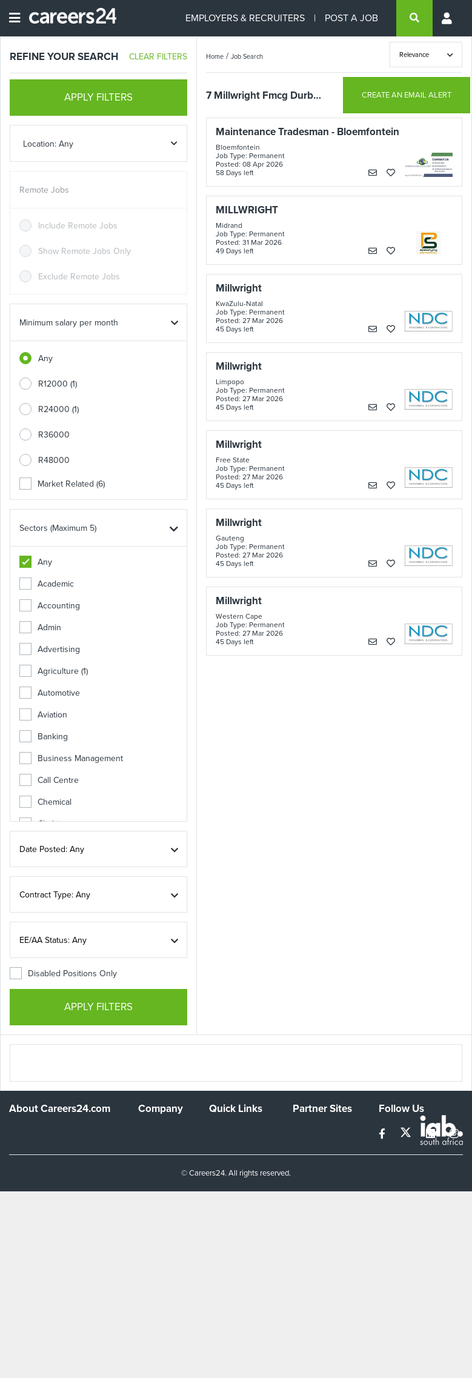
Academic (46, 583)
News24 (308, 1148)
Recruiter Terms (238, 1218)
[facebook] (383, 1134)
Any (45, 358)
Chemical (45, 802)
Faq (216, 1234)
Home (215, 56)
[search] (414, 18)
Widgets (224, 1202)
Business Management (71, 758)
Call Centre (49, 780)
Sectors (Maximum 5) (57, 528)
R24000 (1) (58, 409)
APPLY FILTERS (98, 97)
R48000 (54, 460)
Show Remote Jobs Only (84, 251)
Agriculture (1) (53, 671)
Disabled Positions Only (63, 973)
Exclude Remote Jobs (79, 276)
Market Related (62, 484)
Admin (40, 627)
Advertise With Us (156, 1153)
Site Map (225, 1159)
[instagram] (454, 1134)
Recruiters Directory (228, 1137)
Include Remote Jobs (78, 225)
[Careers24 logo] (68, 18)
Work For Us (161, 1132)
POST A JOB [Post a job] (351, 18)
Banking (43, 736)
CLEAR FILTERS (158, 56)
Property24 (313, 1165)
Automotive (49, 693)
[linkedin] (431, 1134)
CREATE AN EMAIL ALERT (406, 95)
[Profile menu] (448, 18)
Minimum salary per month (68, 322)
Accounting (49, 605)
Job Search (247, 56)
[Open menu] (14, 18)
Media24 (309, 1181)
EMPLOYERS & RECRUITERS (245, 18)
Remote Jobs (44, 190)
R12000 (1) (57, 384)
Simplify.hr (311, 1132)
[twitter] (407, 1134)
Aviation (43, 714)
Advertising (49, 649)
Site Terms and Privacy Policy (236, 1180)
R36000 (54, 434)
